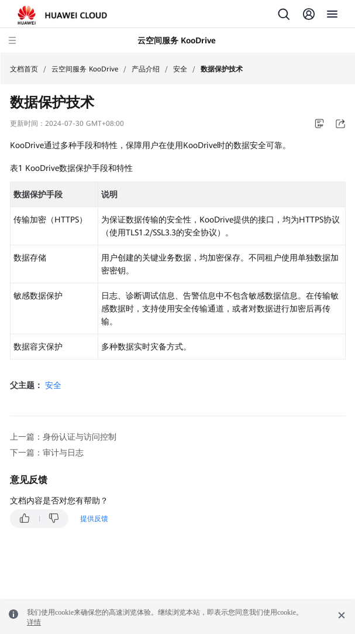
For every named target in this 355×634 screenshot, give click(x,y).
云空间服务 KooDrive (84, 69)
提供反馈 (94, 519)
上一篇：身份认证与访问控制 (63, 436)
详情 (34, 622)
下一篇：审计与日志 (47, 452)
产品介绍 (146, 69)
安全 (180, 69)
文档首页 (24, 69)
